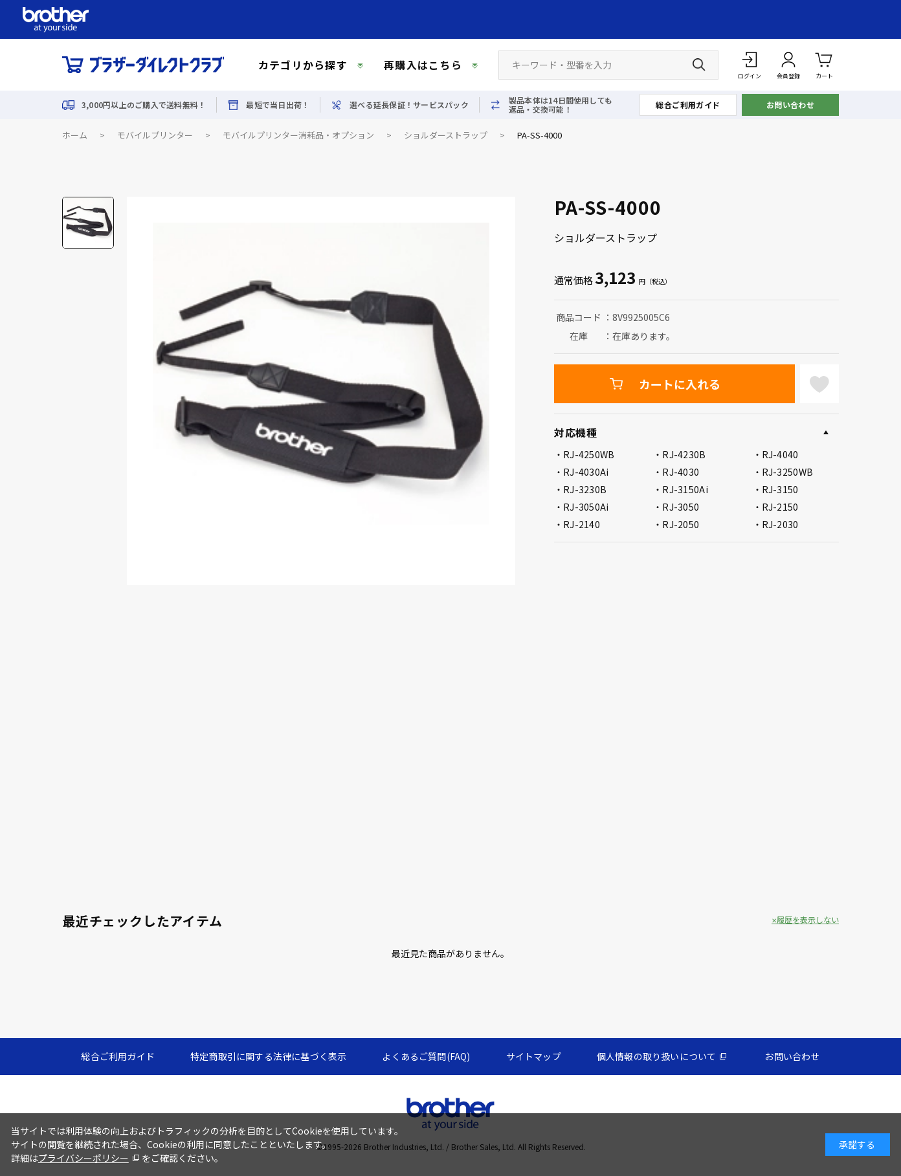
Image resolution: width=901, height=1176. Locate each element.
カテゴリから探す (303, 64)
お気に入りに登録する (819, 383)
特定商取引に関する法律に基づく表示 (268, 1056)
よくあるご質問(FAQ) (426, 1056)
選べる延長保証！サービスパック (409, 104)
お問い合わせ (790, 104)
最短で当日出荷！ (277, 104)
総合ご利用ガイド (688, 104)
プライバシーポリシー (83, 1157)
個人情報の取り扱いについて (657, 1056)
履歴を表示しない (808, 920)
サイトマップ (533, 1056)
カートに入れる (679, 383)
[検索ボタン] (699, 65)
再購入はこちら (423, 64)
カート (824, 64)
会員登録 (788, 76)
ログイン (749, 76)
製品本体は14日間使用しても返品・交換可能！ (560, 105)
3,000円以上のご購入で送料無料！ (144, 104)
